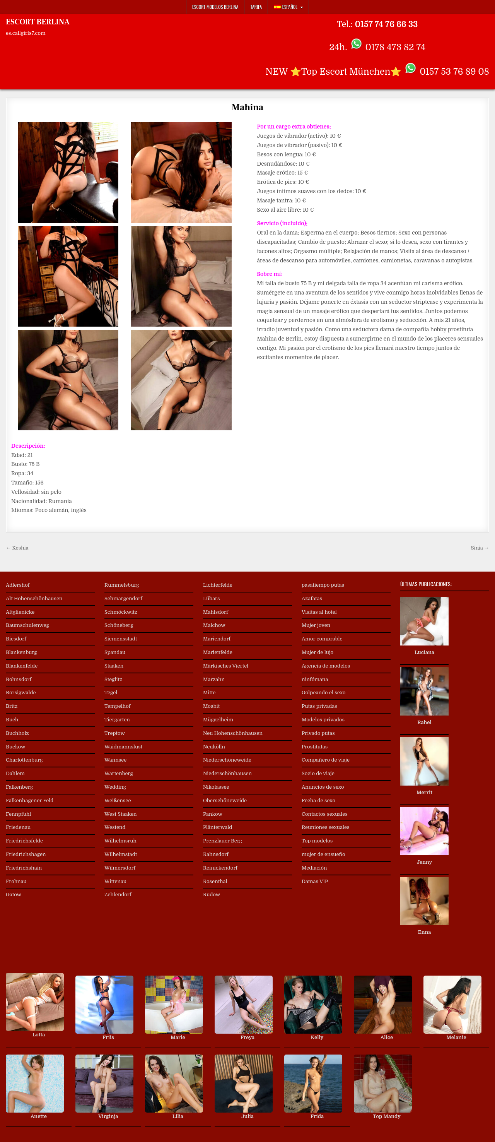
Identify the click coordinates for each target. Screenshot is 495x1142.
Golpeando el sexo (323, 692)
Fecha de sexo (318, 800)
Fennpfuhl (18, 814)
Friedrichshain (24, 868)
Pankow (212, 814)
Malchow (214, 625)
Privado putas (318, 733)
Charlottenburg (24, 760)
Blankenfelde (22, 666)
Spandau (115, 652)
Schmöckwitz (120, 612)
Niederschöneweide (227, 760)
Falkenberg (19, 787)
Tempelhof (117, 706)
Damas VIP (315, 881)
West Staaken (120, 814)
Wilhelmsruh (120, 841)
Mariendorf (216, 639)
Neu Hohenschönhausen (233, 733)
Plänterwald (217, 827)
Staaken (113, 666)
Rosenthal (215, 881)
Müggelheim (218, 720)
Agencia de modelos (326, 666)
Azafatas (312, 598)
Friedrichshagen (26, 854)
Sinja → (480, 548)
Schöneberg (118, 625)
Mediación (314, 868)
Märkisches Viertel (225, 666)
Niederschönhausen (227, 773)
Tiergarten (117, 720)
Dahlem (15, 773)
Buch (12, 720)
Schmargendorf (123, 598)
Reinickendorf (220, 868)
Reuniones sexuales (326, 827)
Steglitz (113, 679)
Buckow (15, 747)
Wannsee (115, 760)
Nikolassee (216, 787)
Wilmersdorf (119, 868)
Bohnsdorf (18, 679)
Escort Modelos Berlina (215, 6)
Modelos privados (323, 720)
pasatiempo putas (323, 585)
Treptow (114, 733)
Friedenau (18, 827)
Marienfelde (217, 652)
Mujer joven (316, 625)
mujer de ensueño (323, 854)
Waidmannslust (123, 747)
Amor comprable (322, 639)
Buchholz (17, 733)
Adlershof (18, 585)
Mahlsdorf (215, 612)
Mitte (209, 692)
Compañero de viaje (326, 760)
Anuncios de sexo (323, 787)
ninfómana (315, 679)
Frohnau (16, 881)
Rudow (211, 894)
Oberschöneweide (225, 800)
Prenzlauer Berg (222, 841)
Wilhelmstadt (120, 854)
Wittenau (115, 881)
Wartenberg (118, 773)
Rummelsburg (121, 585)
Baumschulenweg (27, 625)
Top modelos (317, 841)
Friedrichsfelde (24, 841)
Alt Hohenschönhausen (34, 598)
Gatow (13, 894)
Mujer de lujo (317, 652)
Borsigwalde (21, 692)
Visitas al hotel (319, 612)
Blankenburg (21, 652)
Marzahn (214, 679)
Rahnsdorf (216, 854)
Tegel (110, 692)
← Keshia (17, 548)
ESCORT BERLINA (38, 22)
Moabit (211, 706)
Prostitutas (315, 747)
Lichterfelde (217, 585)
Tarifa (256, 6)
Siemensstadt (120, 639)
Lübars (211, 598)
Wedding (115, 787)
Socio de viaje (318, 773)
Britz (11, 706)
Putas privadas (319, 706)
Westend (115, 827)
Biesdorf (16, 639)
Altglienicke (20, 612)
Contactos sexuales (325, 814)
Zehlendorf (117, 894)
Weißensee (117, 800)
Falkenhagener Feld (29, 800)
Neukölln (214, 747)
